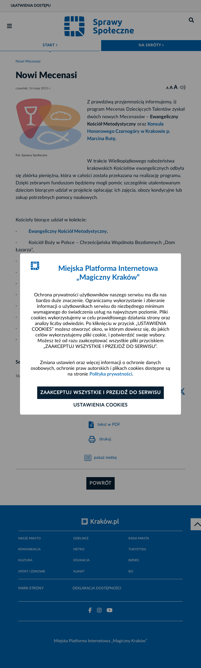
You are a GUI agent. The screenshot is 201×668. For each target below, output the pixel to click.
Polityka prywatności (110, 374)
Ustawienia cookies (100, 405)
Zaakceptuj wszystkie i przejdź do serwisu (100, 392)
